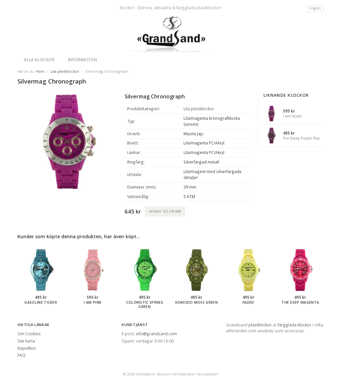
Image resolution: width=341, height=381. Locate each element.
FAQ (21, 355)
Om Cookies (29, 333)
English (315, 8)
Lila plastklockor (64, 71)
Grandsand (145, 374)
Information (82, 59)
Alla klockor (39, 59)
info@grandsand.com (156, 333)
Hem (40, 71)
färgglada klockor (294, 324)
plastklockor (260, 324)
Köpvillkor (26, 348)
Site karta (26, 340)
